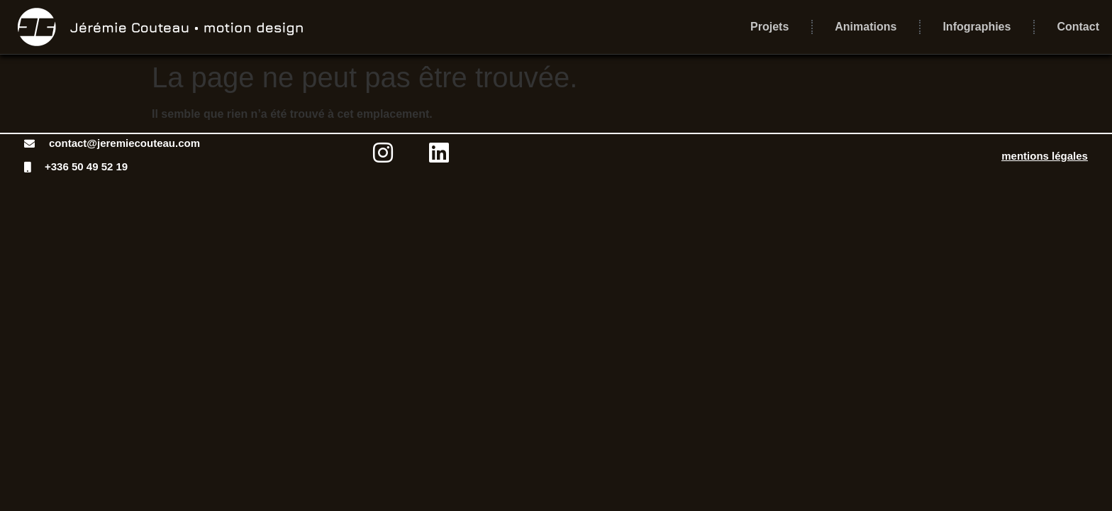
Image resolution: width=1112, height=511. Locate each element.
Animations (865, 27)
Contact (1078, 27)
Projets (769, 27)
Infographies (977, 27)
